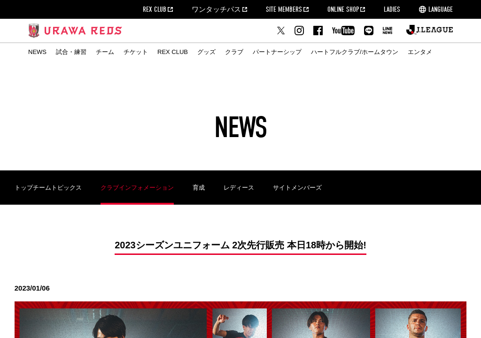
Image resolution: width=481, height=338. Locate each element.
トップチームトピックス (48, 187)
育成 (199, 187)
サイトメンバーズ (297, 187)
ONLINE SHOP (343, 9)
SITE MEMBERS (284, 9)
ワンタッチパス (216, 9)
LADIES (392, 9)
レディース (239, 187)
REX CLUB (154, 9)
